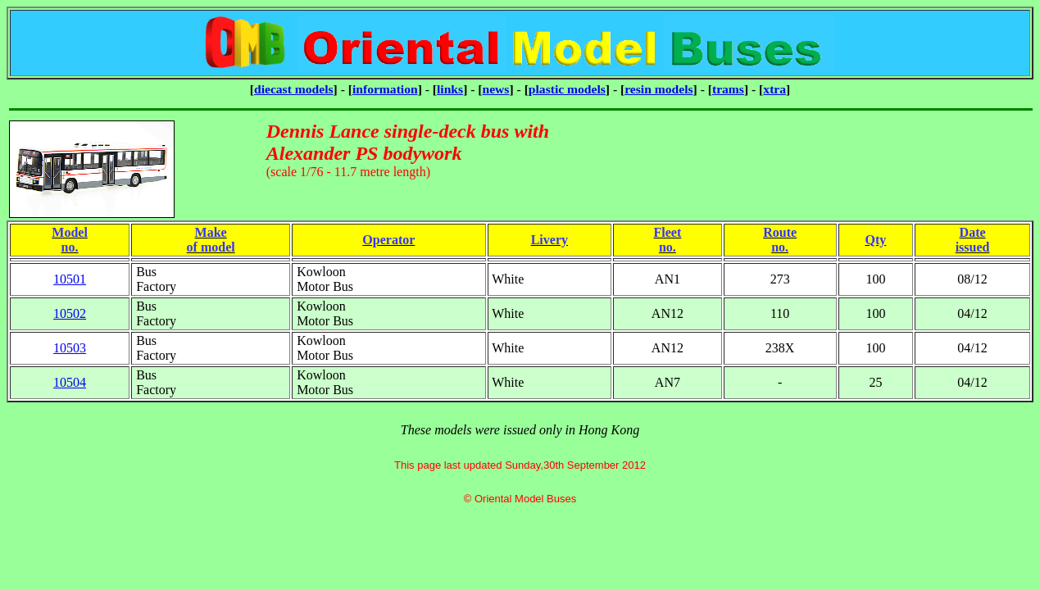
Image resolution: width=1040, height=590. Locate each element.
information (385, 89)
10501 (69, 279)
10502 (69, 313)
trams (728, 89)
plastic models (567, 89)
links (450, 89)
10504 (69, 382)
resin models (658, 89)
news (496, 89)
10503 (69, 348)
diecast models (294, 89)
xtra (774, 89)
